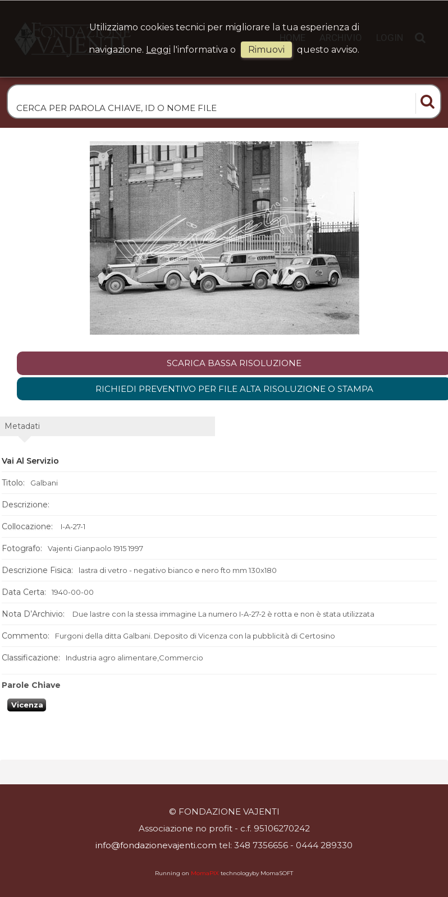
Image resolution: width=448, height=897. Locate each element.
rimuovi (266, 49)
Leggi (158, 49)
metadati (22, 426)
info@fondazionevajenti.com (156, 845)
